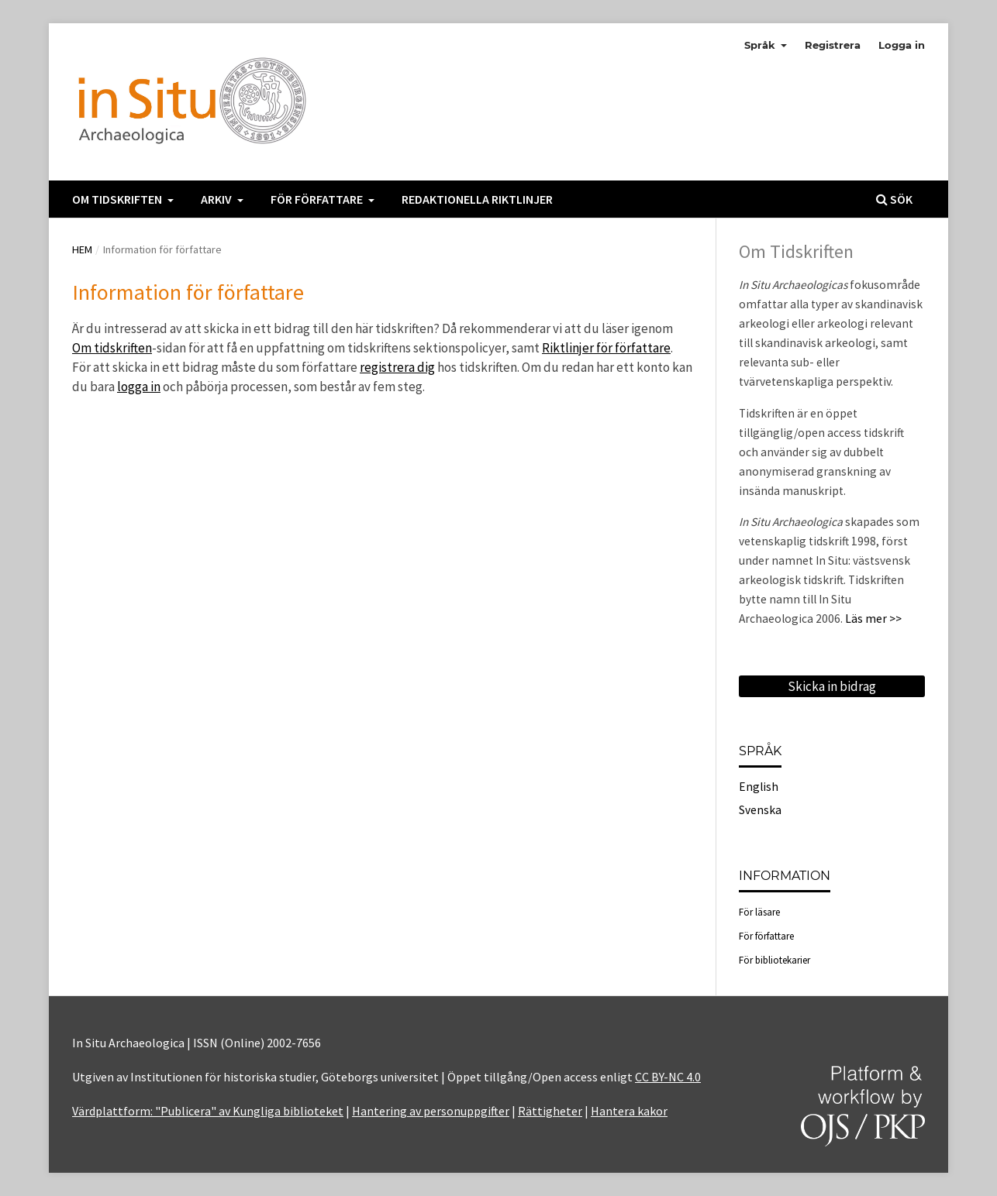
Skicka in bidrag (832, 686)
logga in (138, 386)
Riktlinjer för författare (606, 347)
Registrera (833, 45)
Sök (894, 199)
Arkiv (217, 199)
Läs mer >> (873, 618)
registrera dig (397, 367)
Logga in (901, 45)
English (758, 786)
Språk (761, 45)
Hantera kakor (629, 1111)
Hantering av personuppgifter (430, 1111)
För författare (318, 199)
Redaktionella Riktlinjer (477, 199)
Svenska (760, 809)
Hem (82, 249)
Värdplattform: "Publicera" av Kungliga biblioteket (207, 1111)
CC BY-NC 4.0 (668, 1076)
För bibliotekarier (774, 960)
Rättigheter (550, 1111)
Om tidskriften (118, 199)
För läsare (759, 912)
